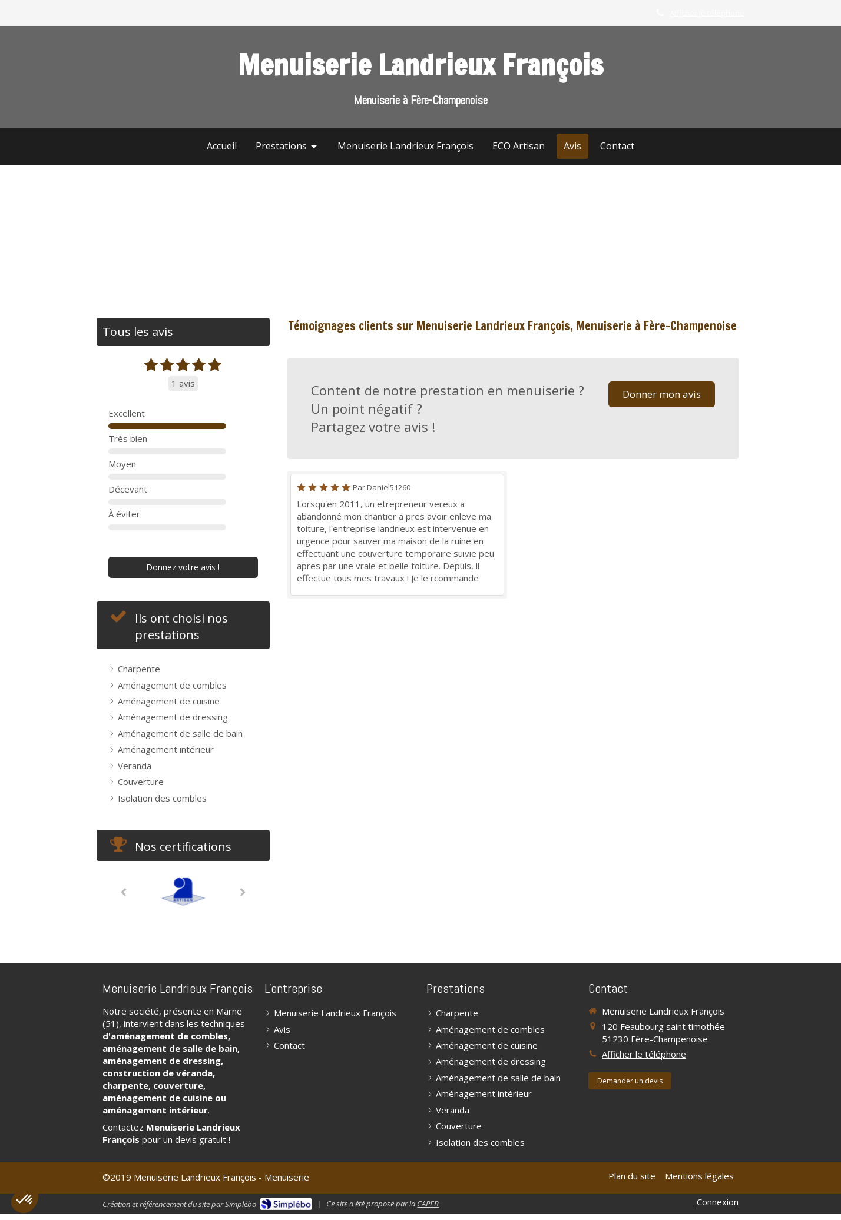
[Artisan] (183, 891)
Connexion (718, 1202)
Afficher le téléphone (707, 13)
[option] (183, 891)
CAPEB (428, 1203)
